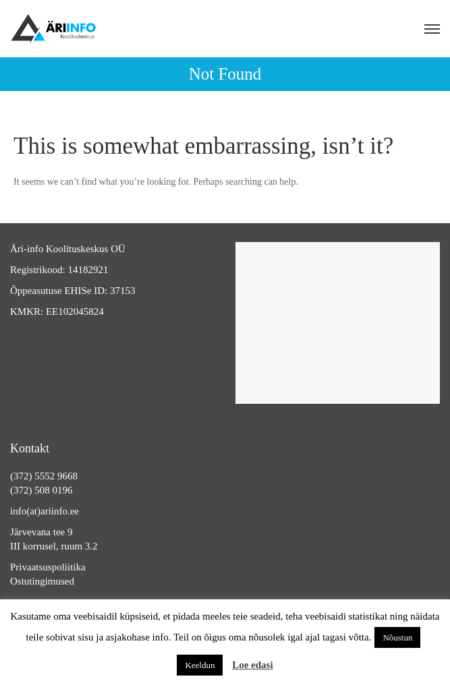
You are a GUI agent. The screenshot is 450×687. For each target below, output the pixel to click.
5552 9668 (56, 476)
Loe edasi (252, 664)
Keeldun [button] (200, 665)
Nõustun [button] (397, 637)
